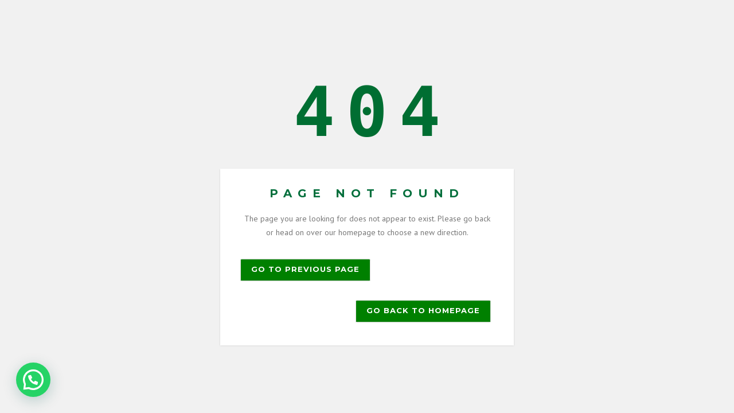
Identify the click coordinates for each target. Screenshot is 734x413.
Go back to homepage (423, 310)
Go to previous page (305, 269)
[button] (33, 380)
